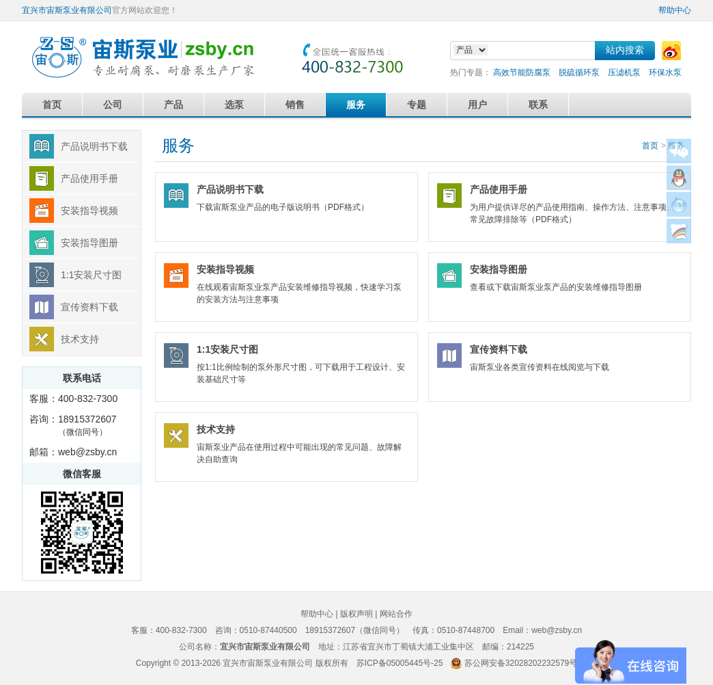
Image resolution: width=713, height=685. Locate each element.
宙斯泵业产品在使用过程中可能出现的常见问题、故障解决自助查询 (302, 438)
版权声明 (356, 614)
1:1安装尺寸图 (91, 274)
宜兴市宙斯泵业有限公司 (67, 10)
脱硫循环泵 (579, 72)
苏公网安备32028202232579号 (520, 663)
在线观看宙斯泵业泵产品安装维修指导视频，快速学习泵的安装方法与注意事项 (302, 278)
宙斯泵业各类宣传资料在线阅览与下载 (575, 352)
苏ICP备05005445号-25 (399, 663)
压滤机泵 (624, 72)
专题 (416, 104)
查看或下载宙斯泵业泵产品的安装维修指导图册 (575, 272)
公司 (112, 104)
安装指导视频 (89, 210)
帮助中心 (674, 10)
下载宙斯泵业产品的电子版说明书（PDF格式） (302, 192)
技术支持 (80, 339)
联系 (538, 104)
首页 (51, 104)
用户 (477, 104)
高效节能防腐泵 (521, 72)
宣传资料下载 (89, 306)
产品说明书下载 (94, 146)
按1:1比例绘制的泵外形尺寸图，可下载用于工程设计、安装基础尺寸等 (302, 358)
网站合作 (396, 614)
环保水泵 (665, 72)
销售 (295, 104)
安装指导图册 (89, 242)
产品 (173, 104)
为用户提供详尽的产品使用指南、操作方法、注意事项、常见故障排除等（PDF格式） (575, 198)
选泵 (234, 104)
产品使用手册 (89, 178)
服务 (355, 104)
